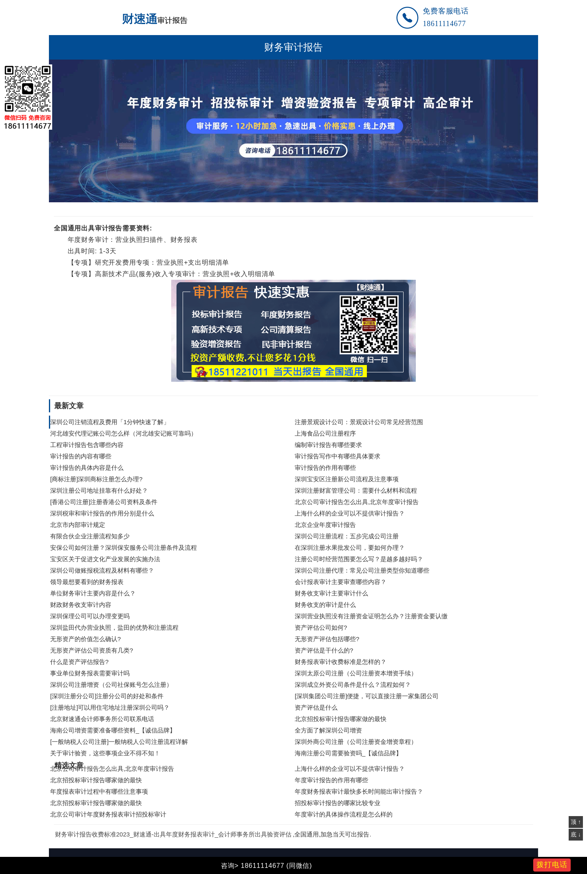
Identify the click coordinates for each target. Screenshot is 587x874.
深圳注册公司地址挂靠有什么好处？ (99, 490)
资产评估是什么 (316, 707)
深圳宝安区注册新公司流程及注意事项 (347, 479)
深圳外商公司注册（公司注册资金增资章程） (356, 741)
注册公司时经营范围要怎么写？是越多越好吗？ (359, 558)
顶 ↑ (576, 822)
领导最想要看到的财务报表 (87, 581)
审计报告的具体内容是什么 (87, 467)
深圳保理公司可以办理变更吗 (90, 616)
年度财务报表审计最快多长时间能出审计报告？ (359, 791)
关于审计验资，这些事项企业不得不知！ (105, 753)
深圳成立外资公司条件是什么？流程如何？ (353, 684)
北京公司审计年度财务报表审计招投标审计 (108, 814)
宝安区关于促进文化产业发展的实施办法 (106, 558)
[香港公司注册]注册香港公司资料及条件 (103, 501)
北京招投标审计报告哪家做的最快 (340, 718)
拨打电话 (551, 865)
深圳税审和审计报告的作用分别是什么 (102, 513)
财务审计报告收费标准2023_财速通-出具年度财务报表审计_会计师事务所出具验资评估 (173, 834)
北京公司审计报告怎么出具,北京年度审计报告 (357, 501)
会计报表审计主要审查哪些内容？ (340, 581)
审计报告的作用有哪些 (325, 467)
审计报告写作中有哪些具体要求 (337, 456)
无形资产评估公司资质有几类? (91, 650)
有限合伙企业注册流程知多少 (90, 536)
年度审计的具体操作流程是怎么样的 (344, 814)
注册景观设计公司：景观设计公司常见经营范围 (359, 421)
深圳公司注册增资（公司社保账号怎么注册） (111, 684)
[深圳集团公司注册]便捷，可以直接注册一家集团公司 (367, 696)
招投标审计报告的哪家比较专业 (337, 802)
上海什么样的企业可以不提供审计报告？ (350, 513)
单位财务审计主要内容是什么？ (93, 593)
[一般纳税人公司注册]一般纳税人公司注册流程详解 (119, 741)
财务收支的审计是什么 (325, 604)
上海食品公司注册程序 (325, 433)
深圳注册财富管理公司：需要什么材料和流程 (356, 490)
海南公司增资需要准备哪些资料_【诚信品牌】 (113, 730)
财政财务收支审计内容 (80, 604)
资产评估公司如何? (321, 627)
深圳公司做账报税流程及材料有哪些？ (102, 570)
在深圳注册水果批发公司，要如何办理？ (350, 547)
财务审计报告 (293, 47)
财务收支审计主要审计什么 (331, 593)
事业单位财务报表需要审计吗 (90, 673)
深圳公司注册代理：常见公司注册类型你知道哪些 (362, 570)
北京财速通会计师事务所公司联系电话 (102, 718)
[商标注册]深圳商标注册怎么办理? (96, 479)
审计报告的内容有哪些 (80, 456)
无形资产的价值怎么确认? (85, 638)
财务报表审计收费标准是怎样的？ (340, 661)
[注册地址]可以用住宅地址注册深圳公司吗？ (110, 707)
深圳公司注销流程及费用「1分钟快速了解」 (110, 421)
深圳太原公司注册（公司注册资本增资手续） (356, 673)
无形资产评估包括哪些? (327, 638)
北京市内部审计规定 (77, 524)
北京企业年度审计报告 (325, 524)
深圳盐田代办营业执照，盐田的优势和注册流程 (114, 627)
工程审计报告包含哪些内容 (87, 444)
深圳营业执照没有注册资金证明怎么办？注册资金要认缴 (371, 616)
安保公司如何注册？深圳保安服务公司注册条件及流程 (123, 547)
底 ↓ (576, 834)
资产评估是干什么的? (324, 650)
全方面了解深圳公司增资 (328, 730)
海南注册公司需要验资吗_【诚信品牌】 (348, 753)
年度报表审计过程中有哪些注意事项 (99, 791)
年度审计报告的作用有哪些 (331, 780)
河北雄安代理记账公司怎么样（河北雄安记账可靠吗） (123, 433)
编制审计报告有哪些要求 (328, 444)
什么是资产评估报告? (79, 661)
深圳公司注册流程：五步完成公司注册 (347, 536)
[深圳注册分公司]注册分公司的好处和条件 (106, 696)
